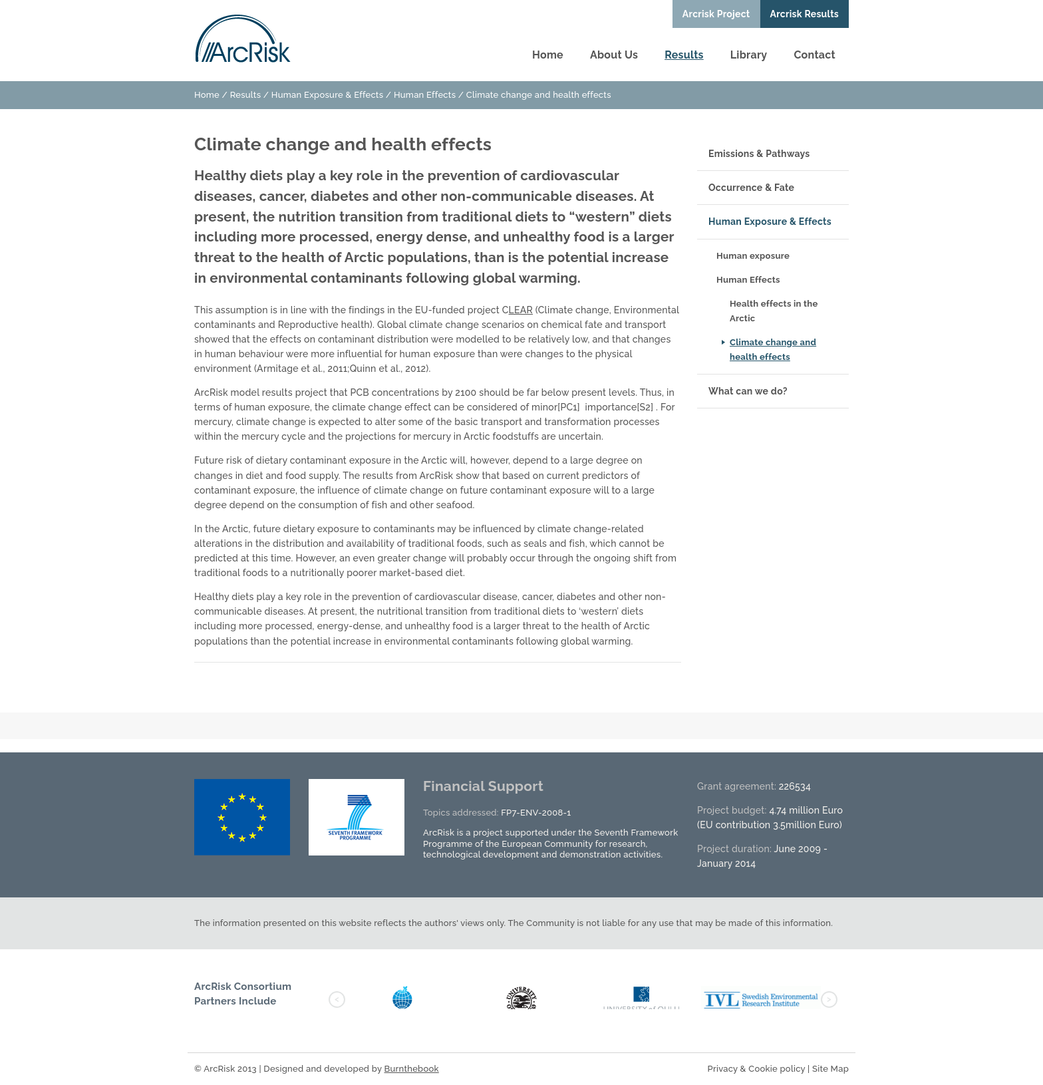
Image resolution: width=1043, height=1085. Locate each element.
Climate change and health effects (773, 349)
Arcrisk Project (716, 14)
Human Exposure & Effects (327, 95)
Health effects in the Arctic (774, 311)
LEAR (521, 310)
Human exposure (753, 256)
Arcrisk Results (804, 14)
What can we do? (748, 391)
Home (547, 55)
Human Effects (425, 95)
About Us (614, 55)
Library (749, 55)
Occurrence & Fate (751, 187)
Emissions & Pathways (759, 153)
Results (684, 55)
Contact (814, 55)
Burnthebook (411, 1069)
